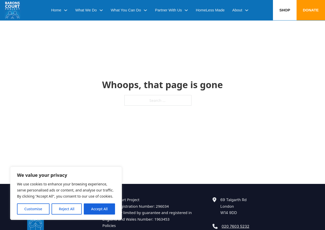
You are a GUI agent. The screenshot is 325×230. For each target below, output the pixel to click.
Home (56, 10)
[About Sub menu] (247, 10)
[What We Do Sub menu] (101, 10)
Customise (33, 208)
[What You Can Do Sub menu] (145, 10)
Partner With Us (168, 10)
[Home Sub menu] (66, 10)
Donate (311, 10)
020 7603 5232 (235, 226)
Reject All (66, 208)
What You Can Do (126, 10)
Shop (284, 10)
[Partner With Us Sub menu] (186, 10)
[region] (66, 193)
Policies (109, 225)
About (237, 10)
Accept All (99, 208)
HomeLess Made (210, 10)
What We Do (86, 10)
